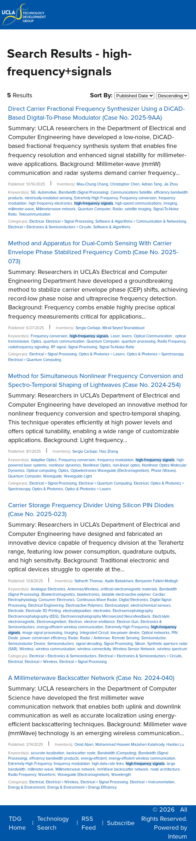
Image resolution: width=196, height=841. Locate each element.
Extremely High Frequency (96, 198)
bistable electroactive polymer (126, 594)
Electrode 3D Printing (43, 610)
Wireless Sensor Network (134, 649)
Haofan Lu (175, 744)
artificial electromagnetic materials (129, 589)
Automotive (47, 192)
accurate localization (47, 753)
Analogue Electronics (48, 589)
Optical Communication (153, 336)
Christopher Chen (124, 184)
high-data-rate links (108, 763)
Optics (36, 341)
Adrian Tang (152, 184)
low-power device (125, 632)
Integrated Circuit (94, 632)
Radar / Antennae (95, 638)
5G (33, 192)
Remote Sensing (125, 638)
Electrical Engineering (46, 605)
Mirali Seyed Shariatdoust (123, 328)
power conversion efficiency (43, 638)
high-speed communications (138, 203)
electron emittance (99, 621)
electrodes (102, 610)
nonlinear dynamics (65, 465)
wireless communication (55, 649)
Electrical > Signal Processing (69, 221)
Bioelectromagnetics (58, 594)
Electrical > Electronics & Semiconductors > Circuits (49, 227)
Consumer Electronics (56, 599)
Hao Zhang (108, 451)
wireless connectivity (94, 649)
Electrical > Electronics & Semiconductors (62, 656)
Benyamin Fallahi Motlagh (156, 581)
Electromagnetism (51, 621)
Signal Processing (82, 347)
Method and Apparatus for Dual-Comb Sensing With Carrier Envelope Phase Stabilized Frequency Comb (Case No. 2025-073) (93, 252)
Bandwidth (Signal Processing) (83, 192)
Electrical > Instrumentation (152, 782)
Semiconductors (60, 643)
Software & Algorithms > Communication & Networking (140, 221)
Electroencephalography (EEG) (33, 616)
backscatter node (80, 753)
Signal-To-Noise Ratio (116, 347)
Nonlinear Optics (97, 465)
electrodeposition (77, 610)
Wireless (26, 649)
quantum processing (138, 341)
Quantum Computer (94, 209)
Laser (115, 336)
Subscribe (121, 823)
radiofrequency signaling (28, 347)
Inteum (177, 836)
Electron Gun (127, 621)
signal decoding (89, 643)
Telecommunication (35, 214)
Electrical (36, 221)
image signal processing (42, 632)
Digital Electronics (133, 599)
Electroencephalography (133, 610)
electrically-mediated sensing (48, 198)
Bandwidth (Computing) (116, 753)
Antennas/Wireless (83, 589)
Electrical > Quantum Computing (34, 359)
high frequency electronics (50, 203)
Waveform (46, 774)
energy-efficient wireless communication (70, 627)
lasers (127, 336)
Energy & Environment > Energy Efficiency (82, 787)
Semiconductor (153, 638)
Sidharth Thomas (89, 581)
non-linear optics (126, 465)
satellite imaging (138, 209)
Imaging (170, 203)
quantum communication (63, 341)
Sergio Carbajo (88, 328)
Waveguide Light (78, 476)
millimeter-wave (21, 209)
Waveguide (52, 476)
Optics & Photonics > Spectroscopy (155, 354)
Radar (118, 209)
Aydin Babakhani (119, 581)
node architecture (165, 769)
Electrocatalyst (117, 605)
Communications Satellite (131, 192)
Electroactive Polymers (84, 605)
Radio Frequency (171, 341)
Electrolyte (161, 616)
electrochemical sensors (151, 605)
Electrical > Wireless (41, 661)
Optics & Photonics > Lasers (102, 354)
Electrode (16, 610)
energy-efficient (94, 758)
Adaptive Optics (44, 460)
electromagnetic (21, 621)
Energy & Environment (26, 787)
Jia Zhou (171, 184)
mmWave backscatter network (122, 769)
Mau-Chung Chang (92, 184)
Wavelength (121, 774)
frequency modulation (115, 460)
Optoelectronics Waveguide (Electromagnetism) (110, 470)
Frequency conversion (138, 198)
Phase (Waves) (163, 470)
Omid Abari (84, 744)
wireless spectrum (172, 649)
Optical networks (156, 632)
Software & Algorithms (111, 227)
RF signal (58, 347)
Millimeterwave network (56, 209)
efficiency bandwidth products (54, 758)
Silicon (140, 643)
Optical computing (41, 470)
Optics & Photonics (47, 489)
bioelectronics (88, 594)
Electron (75, 621)
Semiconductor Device (26, 643)
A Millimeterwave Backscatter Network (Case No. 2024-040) (91, 678)
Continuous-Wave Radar (97, 599)
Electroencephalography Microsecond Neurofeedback (105, 616)
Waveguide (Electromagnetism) (83, 774)
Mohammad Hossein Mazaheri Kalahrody (129, 744)
